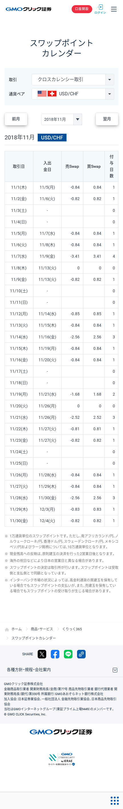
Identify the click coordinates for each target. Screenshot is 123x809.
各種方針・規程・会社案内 (29, 669)
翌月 (107, 119)
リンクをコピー (81, 654)
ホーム (16, 629)
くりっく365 (72, 629)
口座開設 (82, 9)
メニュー (114, 9)
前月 (16, 119)
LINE (68, 654)
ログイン (100, 9)
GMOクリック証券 (29, 9)
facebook (55, 654)
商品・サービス (42, 629)
